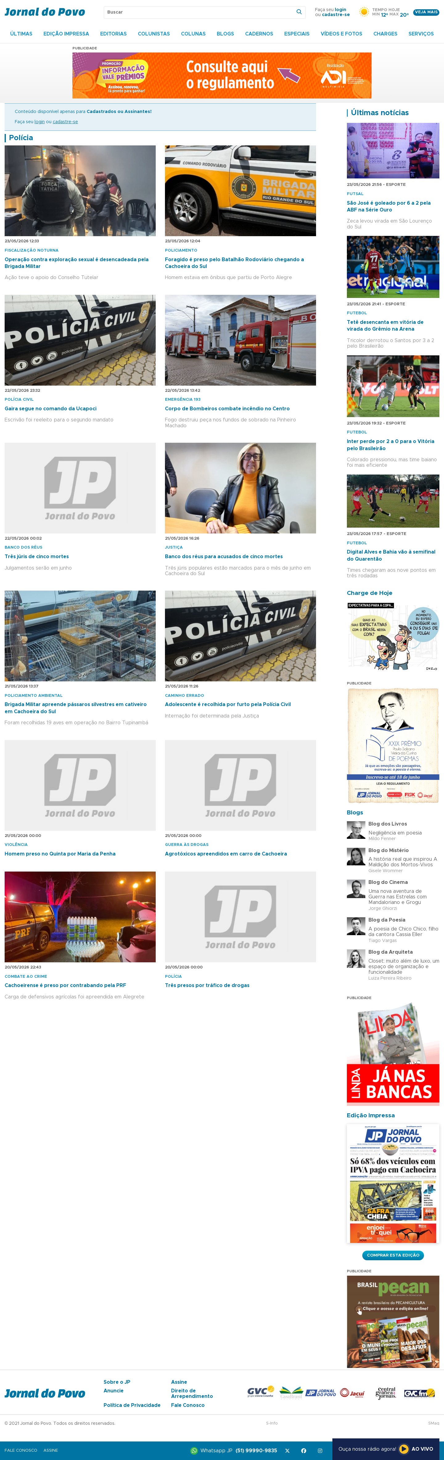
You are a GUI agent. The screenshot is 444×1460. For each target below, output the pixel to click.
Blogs (225, 33)
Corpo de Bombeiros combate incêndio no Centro (227, 408)
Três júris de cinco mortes (37, 556)
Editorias (113, 33)
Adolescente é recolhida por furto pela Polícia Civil (228, 704)
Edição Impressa (66, 33)
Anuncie (114, 1390)
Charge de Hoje (370, 593)
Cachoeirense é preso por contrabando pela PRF (65, 985)
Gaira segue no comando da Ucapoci (51, 408)
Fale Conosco (188, 1405)
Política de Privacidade (132, 1405)
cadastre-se (336, 15)
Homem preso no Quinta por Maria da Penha (60, 853)
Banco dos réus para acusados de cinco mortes (224, 556)
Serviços (421, 33)
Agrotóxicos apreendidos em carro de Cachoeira (226, 853)
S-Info (272, 1423)
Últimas (21, 33)
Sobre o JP (117, 1382)
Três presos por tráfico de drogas (207, 985)
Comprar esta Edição (393, 1255)
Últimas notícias (380, 113)
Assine (179, 1382)
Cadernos (259, 33)
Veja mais (426, 12)
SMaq (433, 1423)
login (340, 10)
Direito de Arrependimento (192, 1393)
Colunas (193, 33)
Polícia (21, 138)
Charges (385, 33)
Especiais (297, 33)
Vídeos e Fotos (341, 33)
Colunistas (154, 33)
